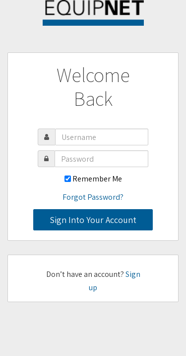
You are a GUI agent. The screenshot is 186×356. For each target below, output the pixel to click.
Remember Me (97, 179)
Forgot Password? (93, 197)
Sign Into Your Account (93, 219)
